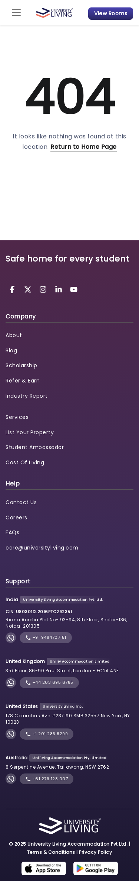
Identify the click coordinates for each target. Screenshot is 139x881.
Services (17, 417)
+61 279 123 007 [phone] (46, 779)
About (14, 335)
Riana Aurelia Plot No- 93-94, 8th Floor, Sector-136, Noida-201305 (66, 622)
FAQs (12, 532)
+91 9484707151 (45, 637)
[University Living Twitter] (29, 289)
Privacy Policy (95, 852)
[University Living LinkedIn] (59, 289)
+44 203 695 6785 (49, 682)
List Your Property (30, 432)
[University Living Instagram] (44, 289)
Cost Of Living (25, 462)
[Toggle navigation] (16, 12)
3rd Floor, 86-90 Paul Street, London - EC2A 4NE (62, 670)
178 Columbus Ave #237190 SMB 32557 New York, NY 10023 (68, 718)
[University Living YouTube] (73, 289)
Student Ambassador (35, 447)
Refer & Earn (23, 380)
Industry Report (27, 396)
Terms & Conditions (51, 852)
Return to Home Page (83, 146)
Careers (16, 517)
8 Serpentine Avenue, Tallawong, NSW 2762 (57, 767)
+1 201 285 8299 (46, 734)
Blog (11, 350)
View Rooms (110, 13)
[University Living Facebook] (13, 289)
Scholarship (21, 365)
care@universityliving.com (42, 547)
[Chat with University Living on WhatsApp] (10, 637)
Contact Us (21, 502)
